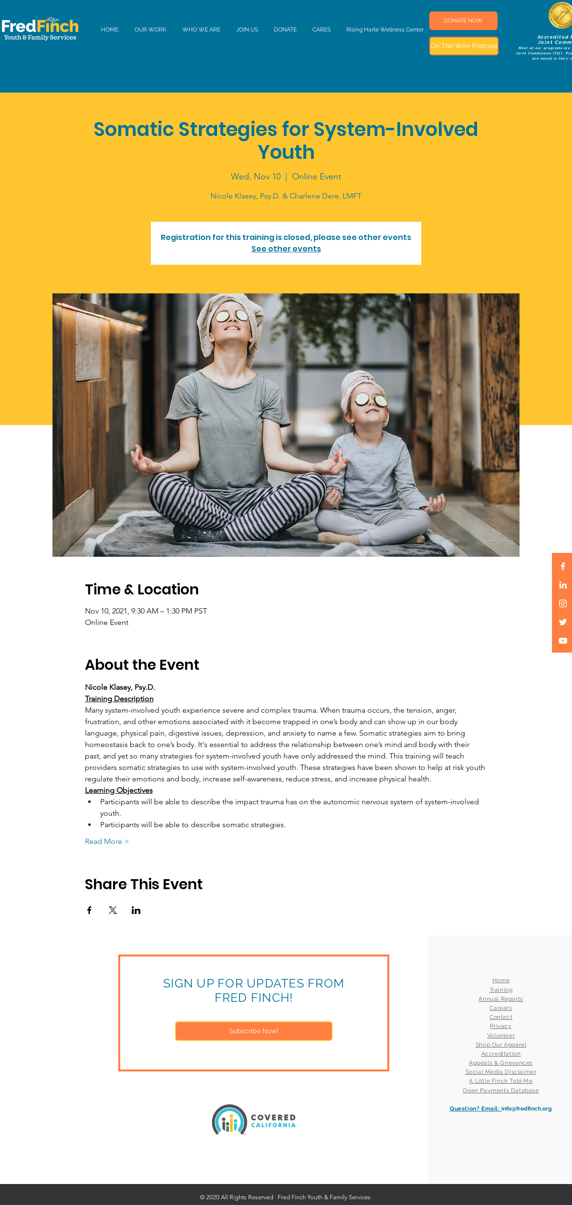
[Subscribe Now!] (254, 1031)
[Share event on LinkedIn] (136, 910)
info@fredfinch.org (526, 1108)
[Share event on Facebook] (89, 910)
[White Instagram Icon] (563, 603)
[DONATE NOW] (463, 20)
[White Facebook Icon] (563, 566)
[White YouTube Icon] (563, 640)
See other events (286, 248)
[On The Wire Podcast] (464, 46)
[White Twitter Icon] (563, 622)
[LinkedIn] (563, 585)
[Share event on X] (112, 910)
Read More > (107, 841)
